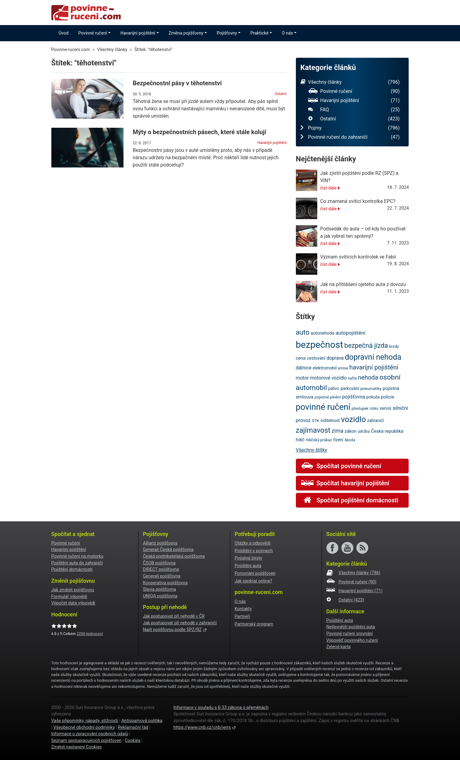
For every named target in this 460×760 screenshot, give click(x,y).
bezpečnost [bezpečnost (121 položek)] (319, 344)
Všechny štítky (311, 450)
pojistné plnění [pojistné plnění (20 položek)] (328, 397)
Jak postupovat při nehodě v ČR (174, 616)
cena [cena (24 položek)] (301, 358)
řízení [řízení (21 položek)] (338, 439)
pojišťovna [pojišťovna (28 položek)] (353, 397)
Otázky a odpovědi (252, 543)
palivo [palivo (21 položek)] (333, 388)
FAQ (354, 109)
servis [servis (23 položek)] (386, 408)
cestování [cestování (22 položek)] (316, 358)
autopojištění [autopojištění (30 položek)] (351, 333)
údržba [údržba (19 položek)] (364, 431)
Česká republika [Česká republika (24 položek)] (387, 431)
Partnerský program (254, 624)
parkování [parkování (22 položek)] (349, 388)
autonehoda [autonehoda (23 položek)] (322, 333)
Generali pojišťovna (162, 576)
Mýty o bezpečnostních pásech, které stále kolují (199, 132)
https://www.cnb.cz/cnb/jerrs (202, 727)
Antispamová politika (141, 720)
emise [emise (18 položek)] (343, 368)
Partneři (242, 616)
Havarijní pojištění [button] (137, 33)
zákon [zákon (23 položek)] (350, 431)
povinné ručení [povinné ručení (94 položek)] (323, 407)
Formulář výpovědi (69, 596)
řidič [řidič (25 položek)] (300, 439)
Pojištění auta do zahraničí (77, 563)
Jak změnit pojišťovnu (72, 590)
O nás (240, 601)
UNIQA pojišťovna (160, 596)
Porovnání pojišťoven (255, 573)
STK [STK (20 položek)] (315, 420)
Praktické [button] (259, 33)
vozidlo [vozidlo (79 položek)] (353, 419)
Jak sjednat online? (253, 581)
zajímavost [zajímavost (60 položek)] (313, 430)
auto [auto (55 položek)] (303, 332)
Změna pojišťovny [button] (186, 33)
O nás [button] (287, 33)
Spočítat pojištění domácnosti (350, 500)
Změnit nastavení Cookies (76, 747)
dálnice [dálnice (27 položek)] (304, 368)
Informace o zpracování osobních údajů (89, 733)
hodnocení (90, 634)
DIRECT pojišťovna (161, 569)
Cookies (133, 740)
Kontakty (243, 608)
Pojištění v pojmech (254, 550)
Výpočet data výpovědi (73, 603)
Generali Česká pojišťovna (168, 549)
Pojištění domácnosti (72, 569)
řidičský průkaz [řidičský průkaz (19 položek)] (319, 440)
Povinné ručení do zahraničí (350, 137)
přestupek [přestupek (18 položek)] (359, 408)
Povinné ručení (354, 91)
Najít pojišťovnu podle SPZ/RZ (172, 629)
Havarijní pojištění (271, 143)
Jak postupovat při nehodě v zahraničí (180, 623)
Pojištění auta (248, 565)
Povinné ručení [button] (92, 33)
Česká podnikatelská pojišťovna (174, 556)
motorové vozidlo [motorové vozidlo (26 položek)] (328, 378)
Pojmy (350, 128)
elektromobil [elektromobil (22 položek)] (325, 367)
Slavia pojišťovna (159, 589)
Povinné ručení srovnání (349, 633)
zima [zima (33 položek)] (338, 431)
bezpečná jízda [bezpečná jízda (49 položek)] (366, 345)
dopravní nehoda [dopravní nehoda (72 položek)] (373, 357)
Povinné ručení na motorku (77, 556)
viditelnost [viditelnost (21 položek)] (330, 420)
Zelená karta (338, 646)
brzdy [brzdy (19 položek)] (394, 346)
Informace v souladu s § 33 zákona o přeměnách (220, 707)
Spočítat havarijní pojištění (345, 483)
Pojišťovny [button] (227, 33)
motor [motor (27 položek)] (302, 378)
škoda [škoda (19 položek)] (349, 440)
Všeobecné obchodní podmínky (84, 727)
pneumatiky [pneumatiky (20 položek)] (370, 388)
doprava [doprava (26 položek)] (335, 358)
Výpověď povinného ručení (352, 640)
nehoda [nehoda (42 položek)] (368, 377)
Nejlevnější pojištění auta (350, 627)
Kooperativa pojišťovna (165, 583)
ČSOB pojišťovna (159, 563)
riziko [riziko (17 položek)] (374, 408)
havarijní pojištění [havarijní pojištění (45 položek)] (373, 367)
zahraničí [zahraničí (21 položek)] (375, 420)
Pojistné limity (248, 558)
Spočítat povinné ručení (341, 466)
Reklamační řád (133, 727)
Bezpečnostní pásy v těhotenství (177, 83)
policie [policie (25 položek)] (387, 397)
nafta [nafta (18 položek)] (352, 378)
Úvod (64, 33)
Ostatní (280, 94)
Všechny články (350, 82)
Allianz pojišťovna (160, 543)
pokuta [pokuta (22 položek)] (373, 397)
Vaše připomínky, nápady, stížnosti (84, 720)
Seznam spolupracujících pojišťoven (86, 740)
